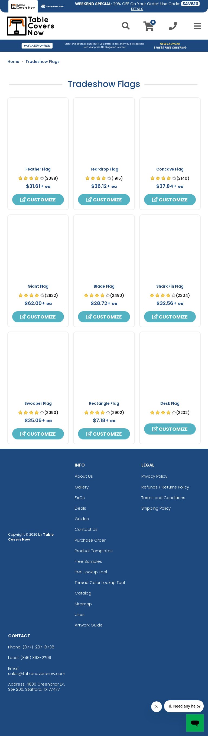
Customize (38, 199)
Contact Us (86, 529)
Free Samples (88, 561)
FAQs (80, 497)
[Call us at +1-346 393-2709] (173, 27)
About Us (84, 476)
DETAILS (137, 9)
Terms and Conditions (163, 497)
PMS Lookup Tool (91, 572)
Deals (80, 508)
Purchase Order (90, 540)
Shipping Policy (156, 508)
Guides (82, 519)
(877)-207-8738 (38, 647)
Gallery (82, 487)
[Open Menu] (195, 26)
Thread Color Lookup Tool (100, 582)
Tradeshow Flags (42, 61)
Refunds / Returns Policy (165, 487)
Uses (79, 614)
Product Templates (94, 551)
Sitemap (83, 604)
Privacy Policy (154, 476)
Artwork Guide (89, 625)
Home (13, 61)
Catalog (83, 593)
